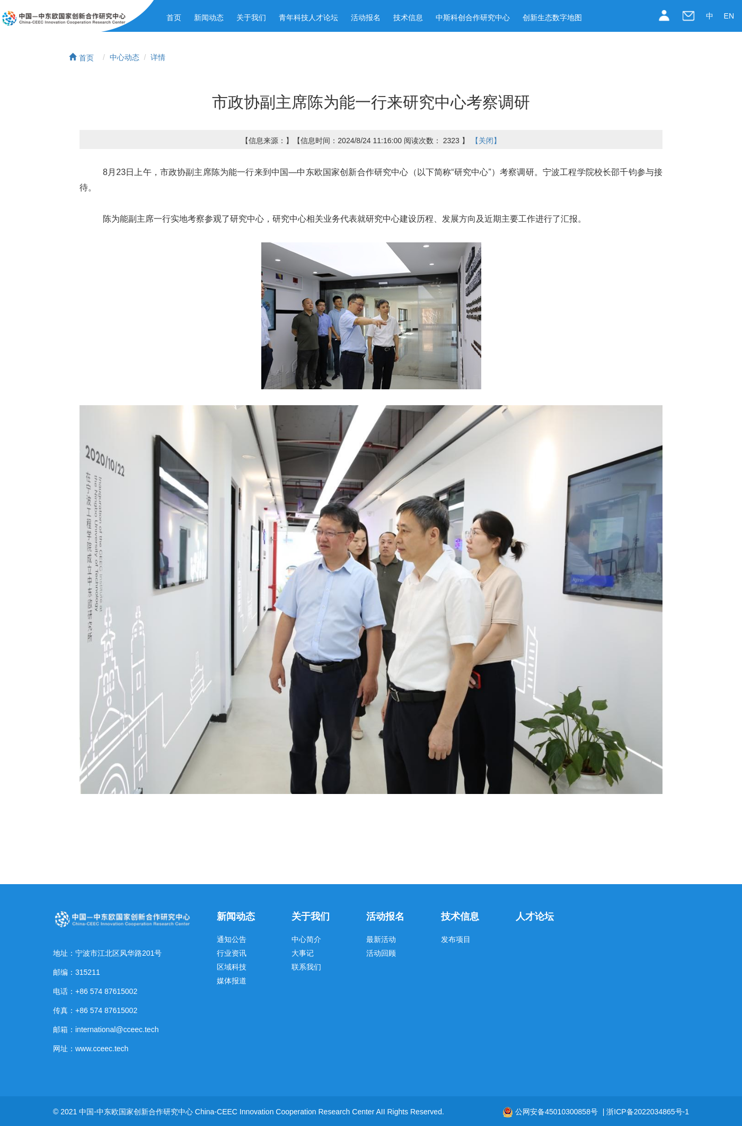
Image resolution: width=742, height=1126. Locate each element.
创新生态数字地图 (552, 17)
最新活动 (381, 940)
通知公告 (231, 940)
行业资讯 (231, 953)
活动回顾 (381, 953)
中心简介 (306, 940)
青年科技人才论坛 (308, 17)
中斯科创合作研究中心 (473, 17)
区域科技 (231, 967)
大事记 (303, 953)
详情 (158, 57)
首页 (173, 17)
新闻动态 (209, 17)
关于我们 (251, 17)
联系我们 (306, 967)
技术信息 (408, 17)
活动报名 (366, 17)
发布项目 (456, 940)
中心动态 (124, 57)
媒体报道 (231, 981)
